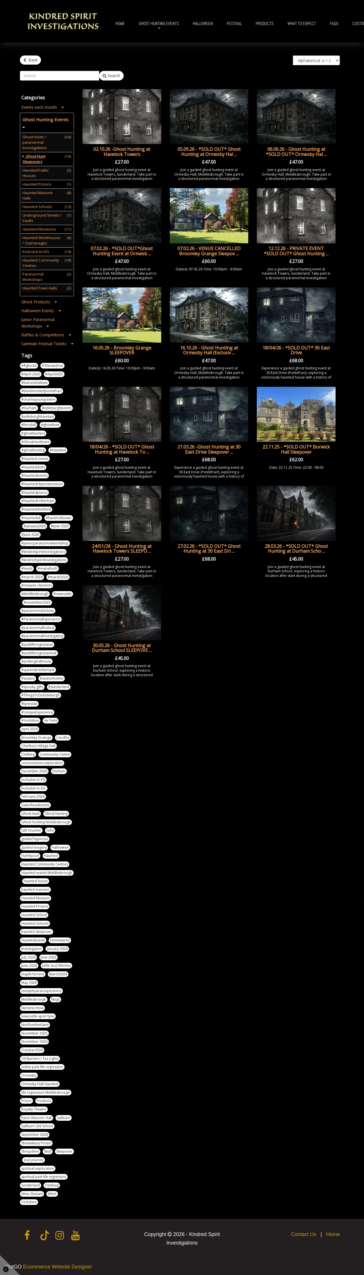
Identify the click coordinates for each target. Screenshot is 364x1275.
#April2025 (54, 372)
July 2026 (28, 955)
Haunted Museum (35, 896)
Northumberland (35, 1022)
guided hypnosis (34, 836)
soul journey (34, 1157)
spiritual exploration (37, 1166)
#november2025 (37, 600)
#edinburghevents (56, 406)
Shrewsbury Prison (36, 1141)
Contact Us (303, 1232)
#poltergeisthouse (36, 659)
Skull (47, 1149)
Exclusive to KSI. (33, 786)
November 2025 (34, 1031)
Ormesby (28, 1073)
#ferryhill (28, 423)
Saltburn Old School (37, 1124)
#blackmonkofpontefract (41, 389)
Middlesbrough (33, 997)
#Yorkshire (30, 718)
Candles (62, 735)
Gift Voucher (31, 828)
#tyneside (29, 701)
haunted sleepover (36, 930)
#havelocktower (59, 515)
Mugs (55, 997)
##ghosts (29, 363)
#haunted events (34, 456)
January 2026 (57, 946)
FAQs (334, 23)
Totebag (52, 1183)
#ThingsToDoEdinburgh (40, 693)
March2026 (58, 972)
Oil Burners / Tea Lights (40, 1056)
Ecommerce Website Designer (57, 1265)
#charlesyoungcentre (38, 397)
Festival (234, 23)
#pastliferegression (37, 642)
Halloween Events (41, 308)
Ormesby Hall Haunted (39, 1081)
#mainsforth (47, 566)
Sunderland (30, 1183)
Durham (58, 769)
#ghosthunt (50, 423)
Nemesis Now (32, 1005)
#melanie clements (36, 583)
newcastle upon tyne (37, 1014)
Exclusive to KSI (33, 778)
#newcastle (62, 591)
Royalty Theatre (33, 1107)
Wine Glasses (32, 1191)
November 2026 (34, 1039)
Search (111, 73)
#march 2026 (32, 575)
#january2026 (35, 524)
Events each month (42, 105)
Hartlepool (30, 854)
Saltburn (63, 1115)
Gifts (50, 828)
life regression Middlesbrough (45, 1090)
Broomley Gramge (36, 735)
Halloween (203, 23)
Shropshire (30, 1149)
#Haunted (58, 448)
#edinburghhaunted (37, 414)
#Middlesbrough (34, 591)
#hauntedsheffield (36, 507)
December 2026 (34, 769)
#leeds (26, 566)
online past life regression (42, 1065)
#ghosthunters (33, 431)
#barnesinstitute (34, 380)
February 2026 (33, 794)
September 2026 (34, 1132)
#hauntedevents (34, 473)
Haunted (51, 854)
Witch (52, 1191)
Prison (26, 1099)
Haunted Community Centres (44, 862)
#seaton (28, 676)
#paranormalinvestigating (42, 634)
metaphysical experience (41, 989)
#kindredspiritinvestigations (44, 558)
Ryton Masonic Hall (36, 1115)
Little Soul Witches (56, 963)
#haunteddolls (33, 465)
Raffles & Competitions (46, 333)
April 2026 (29, 727)
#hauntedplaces (34, 490)
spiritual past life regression (43, 1175)
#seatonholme (51, 676)
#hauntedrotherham (37, 499)
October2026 (32, 1048)
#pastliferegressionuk (39, 651)
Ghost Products (39, 300)
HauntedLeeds (33, 938)
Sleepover (64, 1149)
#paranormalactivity (37, 608)
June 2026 (29, 963)
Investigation (31, 946)
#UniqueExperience (37, 710)
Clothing (28, 752)
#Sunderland (58, 684)
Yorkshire (29, 1200)
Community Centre (55, 752)
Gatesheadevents (35, 803)
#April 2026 (30, 372)
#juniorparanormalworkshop (45, 541)
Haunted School (34, 913)
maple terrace (32, 972)
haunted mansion (35, 887)
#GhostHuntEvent (35, 439)
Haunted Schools (35, 921)
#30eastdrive (52, 363)
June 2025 (48, 955)
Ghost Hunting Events (159, 23)
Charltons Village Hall (38, 744)
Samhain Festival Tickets (47, 342)
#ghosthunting (33, 448)
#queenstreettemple (38, 668)
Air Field (50, 718)
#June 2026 (30, 532)
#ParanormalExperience (40, 617)
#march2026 (58, 575)
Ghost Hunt (30, 811)
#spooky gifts (32, 684)
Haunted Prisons (34, 904)
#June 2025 (60, 524)
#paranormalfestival (37, 625)
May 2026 (29, 980)
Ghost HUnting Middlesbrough (46, 820)
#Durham (29, 406)
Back (30, 60)
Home (120, 23)
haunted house (36, 879)
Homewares (60, 938)
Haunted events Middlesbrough (46, 870)
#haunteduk (31, 515)
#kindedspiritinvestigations (43, 549)
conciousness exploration (42, 760)
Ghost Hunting (56, 811)
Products (265, 23)
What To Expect (302, 23)
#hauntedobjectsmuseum (42, 482)
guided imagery (34, 845)
